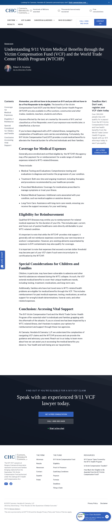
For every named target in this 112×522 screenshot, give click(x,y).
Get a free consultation (100, 151)
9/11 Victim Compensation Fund (64, 459)
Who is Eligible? (65, 20)
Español (39, 476)
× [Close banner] (109, 2)
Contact (39, 472)
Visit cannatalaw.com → (78, 2)
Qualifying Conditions (60, 472)
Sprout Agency (15, 509)
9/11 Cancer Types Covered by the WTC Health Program (94, 461)
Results (11, 24)
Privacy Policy (47, 512)
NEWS (20, 24)
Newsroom (40, 467)
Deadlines (56, 484)
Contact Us (100, 22)
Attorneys (39, 459)
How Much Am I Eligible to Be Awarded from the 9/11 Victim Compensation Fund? (94, 472)
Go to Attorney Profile (22, 70)
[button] (12, 20)
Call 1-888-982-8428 (84, 22)
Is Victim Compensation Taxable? (95, 466)
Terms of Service (61, 512)
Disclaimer (104, 503)
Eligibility (56, 463)
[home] (18, 11)
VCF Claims (26, 20)
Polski (38, 480)
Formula (56, 480)
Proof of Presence (59, 467)
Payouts (56, 476)
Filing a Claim (58, 488)
